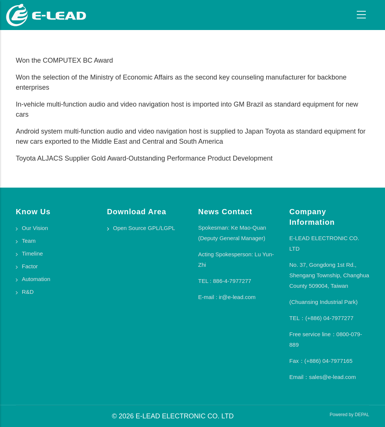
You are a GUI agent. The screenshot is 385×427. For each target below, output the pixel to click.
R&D (28, 292)
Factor (30, 266)
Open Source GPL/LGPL (144, 228)
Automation (36, 279)
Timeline (32, 253)
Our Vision (35, 228)
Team (29, 241)
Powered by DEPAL (349, 414)
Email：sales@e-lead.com (323, 377)
